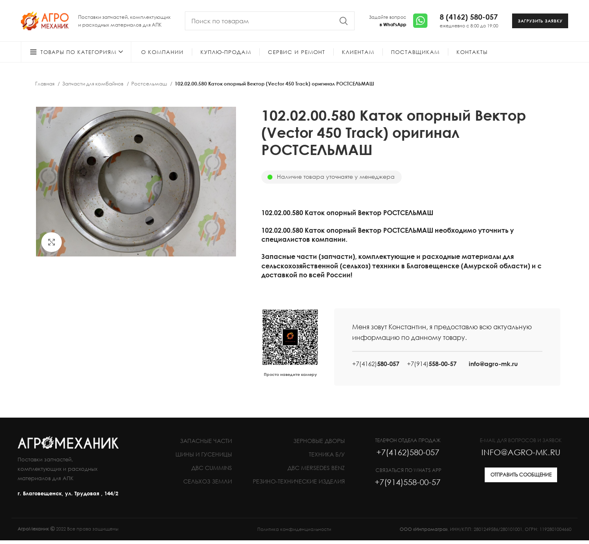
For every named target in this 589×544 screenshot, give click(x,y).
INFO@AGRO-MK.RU (520, 456)
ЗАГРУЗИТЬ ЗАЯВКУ (540, 22)
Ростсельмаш (149, 87)
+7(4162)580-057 (407, 456)
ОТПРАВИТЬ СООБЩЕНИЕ (520, 478)
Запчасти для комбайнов (93, 87)
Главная (45, 87)
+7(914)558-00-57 (408, 485)
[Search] (270, 22)
